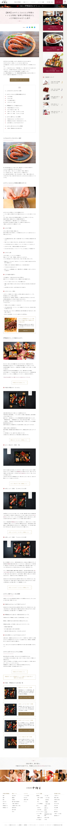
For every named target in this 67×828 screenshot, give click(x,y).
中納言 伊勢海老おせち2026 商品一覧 (14, 128)
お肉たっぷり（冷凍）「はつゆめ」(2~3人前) (15, 111)
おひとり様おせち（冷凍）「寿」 (13, 109)
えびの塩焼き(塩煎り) (11, 100)
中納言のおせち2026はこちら (19, 382)
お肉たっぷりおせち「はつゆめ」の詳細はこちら (19, 532)
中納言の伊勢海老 (6, 793)
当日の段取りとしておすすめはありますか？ (15, 122)
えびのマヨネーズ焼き (11, 102)
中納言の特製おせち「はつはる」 (13, 107)
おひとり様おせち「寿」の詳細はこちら (18, 483)
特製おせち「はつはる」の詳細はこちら (18, 440)
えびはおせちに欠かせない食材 (14, 90)
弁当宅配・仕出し (57, 793)
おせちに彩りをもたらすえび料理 (15, 126)
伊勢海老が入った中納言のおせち (15, 105)
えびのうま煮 (9, 98)
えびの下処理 (9, 96)
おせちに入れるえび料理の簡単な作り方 (16, 94)
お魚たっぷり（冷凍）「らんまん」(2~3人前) (15, 113)
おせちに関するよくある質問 (13, 116)
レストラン (26, 793)
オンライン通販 (39, 793)
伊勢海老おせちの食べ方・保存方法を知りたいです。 (17, 120)
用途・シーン (14, 793)
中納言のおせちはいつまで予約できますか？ (15, 119)
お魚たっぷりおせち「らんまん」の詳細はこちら (19, 587)
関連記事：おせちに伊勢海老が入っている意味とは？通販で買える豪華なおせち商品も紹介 (19, 677)
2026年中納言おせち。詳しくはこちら (19, 80)
